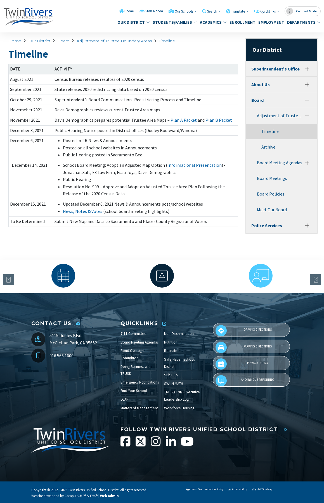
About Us (260, 84)
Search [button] (212, 11)
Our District (131, 22)
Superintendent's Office (275, 69)
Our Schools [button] (184, 11)
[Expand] (307, 68)
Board (63, 40)
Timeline (167, 40)
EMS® (94, 495)
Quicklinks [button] (268, 11)
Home (129, 11)
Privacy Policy (242, 364)
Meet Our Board (272, 209)
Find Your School (133, 390)
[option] (63, 276)
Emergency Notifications (139, 382)
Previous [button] (8, 279)
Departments (302, 22)
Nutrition (171, 342)
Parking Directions (244, 347)
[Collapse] (307, 100)
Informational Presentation (194, 165)
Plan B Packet (218, 120)
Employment (270, 22)
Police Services (266, 225)
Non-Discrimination (179, 333)
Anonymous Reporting (245, 380)
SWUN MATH (173, 383)
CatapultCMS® (75, 495)
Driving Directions (244, 330)
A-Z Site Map (262, 489)
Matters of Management (139, 408)
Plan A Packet (184, 120)
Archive (268, 147)
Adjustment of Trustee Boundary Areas (114, 40)
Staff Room (154, 11)
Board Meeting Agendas (279, 162)
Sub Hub (171, 375)
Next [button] (315, 279)
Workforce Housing (179, 408)
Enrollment (241, 22)
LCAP (124, 399)
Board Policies (270, 194)
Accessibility (237, 489)
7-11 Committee (133, 333)
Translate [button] (238, 11)
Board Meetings (272, 178)
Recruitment (174, 350)
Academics (212, 22)
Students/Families (172, 22)
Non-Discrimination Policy (205, 489)
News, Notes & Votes (82, 211)
